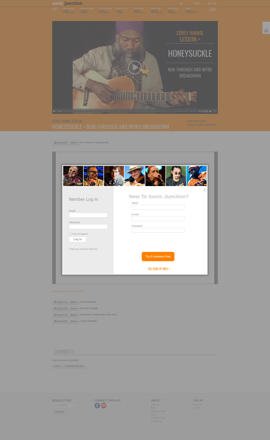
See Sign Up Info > (159, 269)
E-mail (135, 214)
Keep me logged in (78, 234)
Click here (93, 249)
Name (135, 203)
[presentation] (158, 241)
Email (72, 210)
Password (74, 222)
